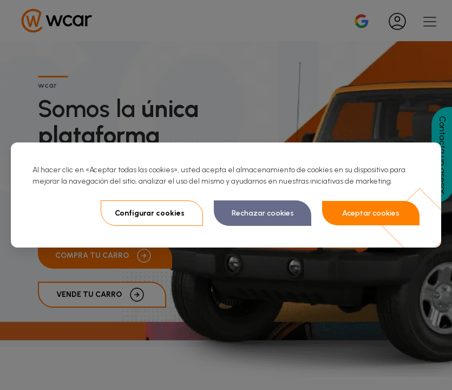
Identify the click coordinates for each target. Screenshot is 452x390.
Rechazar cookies (263, 213)
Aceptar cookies (370, 213)
